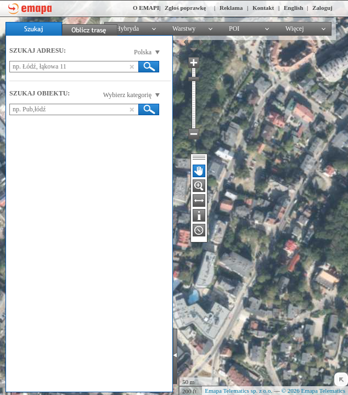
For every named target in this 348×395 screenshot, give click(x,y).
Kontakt (263, 7)
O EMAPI (146, 7)
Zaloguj (322, 7)
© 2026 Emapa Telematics (313, 390)
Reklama (231, 7)
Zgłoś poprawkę (185, 7)
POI (234, 28)
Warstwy (183, 28)
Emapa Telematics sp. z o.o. (238, 390)
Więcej (294, 28)
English (293, 7)
